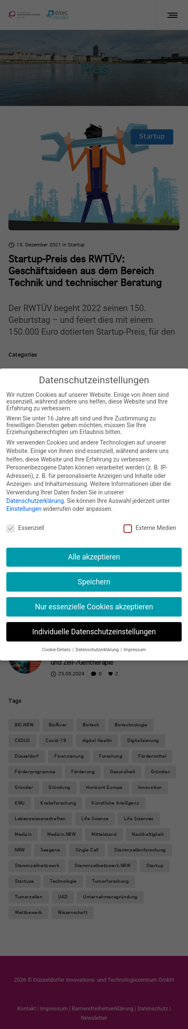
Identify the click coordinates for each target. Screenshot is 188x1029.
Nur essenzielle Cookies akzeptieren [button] (94, 607)
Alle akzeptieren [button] (94, 557)
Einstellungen (24, 508)
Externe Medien (150, 527)
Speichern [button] (94, 582)
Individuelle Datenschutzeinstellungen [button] (94, 632)
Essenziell (25, 527)
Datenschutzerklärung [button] (97, 649)
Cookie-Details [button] (57, 649)
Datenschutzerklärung (35, 500)
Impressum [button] (135, 649)
